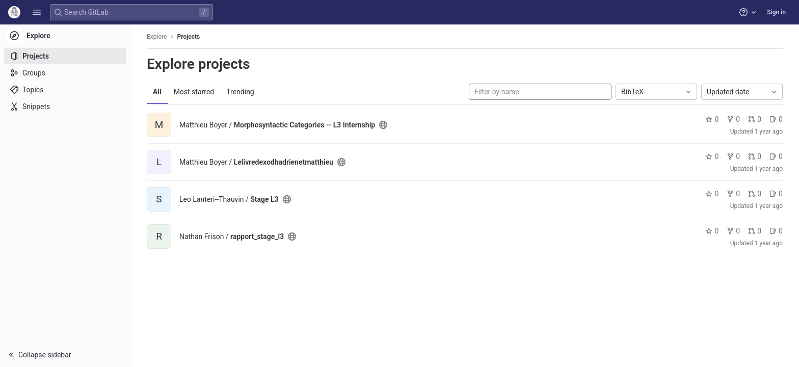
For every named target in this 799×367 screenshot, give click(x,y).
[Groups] (65, 73)
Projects (188, 36)
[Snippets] (65, 106)
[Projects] (65, 56)
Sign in (776, 12)
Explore (157, 36)
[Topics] (65, 90)
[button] (37, 12)
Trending (240, 92)
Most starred (194, 92)
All (157, 92)
